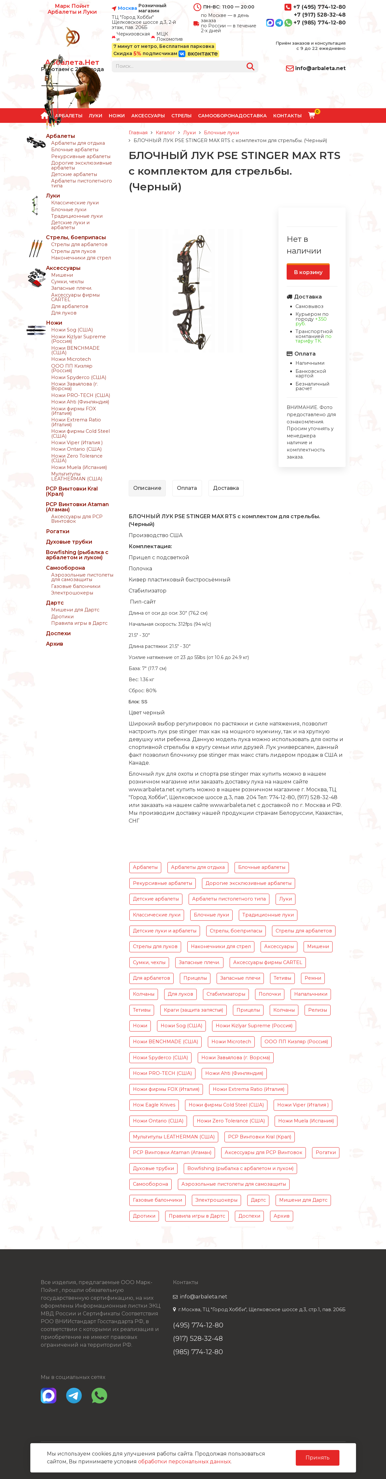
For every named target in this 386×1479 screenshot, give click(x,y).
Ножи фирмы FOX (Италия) (73, 411)
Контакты (287, 116)
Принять (318, 1458)
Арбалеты (60, 136)
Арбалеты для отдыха (78, 143)
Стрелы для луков (73, 251)
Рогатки (57, 531)
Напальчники (310, 994)
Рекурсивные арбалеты (80, 156)
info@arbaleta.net (316, 68)
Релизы (317, 1010)
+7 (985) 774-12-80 (306, 23)
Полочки (270, 994)
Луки (53, 196)
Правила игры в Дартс (79, 623)
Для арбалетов (69, 306)
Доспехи (58, 633)
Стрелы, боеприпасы (76, 237)
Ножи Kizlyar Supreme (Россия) (78, 339)
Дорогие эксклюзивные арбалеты (81, 165)
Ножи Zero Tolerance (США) (77, 458)
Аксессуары (148, 116)
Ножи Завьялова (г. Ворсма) (74, 386)
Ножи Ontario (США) (76, 449)
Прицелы (195, 978)
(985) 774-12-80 (198, 1352)
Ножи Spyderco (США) (78, 377)
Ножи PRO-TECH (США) (80, 395)
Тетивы (282, 978)
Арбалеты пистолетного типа (81, 183)
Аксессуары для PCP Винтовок (77, 519)
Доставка (252, 116)
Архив (54, 644)
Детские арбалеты (74, 174)
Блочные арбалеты (74, 150)
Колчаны (143, 994)
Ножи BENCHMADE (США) (75, 350)
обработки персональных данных (184, 1461)
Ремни (313, 978)
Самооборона (218, 116)
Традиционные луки (77, 216)
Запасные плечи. (71, 288)
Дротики (62, 617)
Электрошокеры (72, 593)
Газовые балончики (75, 586)
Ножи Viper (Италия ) (77, 443)
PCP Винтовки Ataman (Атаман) (77, 507)
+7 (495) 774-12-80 (315, 7)
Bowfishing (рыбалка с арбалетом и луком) (77, 555)
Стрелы (181, 116)
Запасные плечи (240, 978)
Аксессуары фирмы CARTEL (75, 297)
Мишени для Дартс (75, 610)
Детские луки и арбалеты (70, 225)
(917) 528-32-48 (198, 1338)
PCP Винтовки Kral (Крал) (72, 491)
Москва (127, 8)
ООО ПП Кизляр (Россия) (72, 368)
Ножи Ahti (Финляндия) (80, 402)
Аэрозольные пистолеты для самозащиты (82, 577)
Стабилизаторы (226, 994)
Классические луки (75, 203)
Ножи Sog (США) (72, 330)
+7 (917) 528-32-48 (320, 15)
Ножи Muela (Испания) (79, 467)
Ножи (117, 116)
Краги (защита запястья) (193, 1010)
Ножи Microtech (71, 359)
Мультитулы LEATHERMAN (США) (76, 476)
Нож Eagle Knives (154, 1105)
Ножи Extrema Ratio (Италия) (76, 422)
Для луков (64, 313)
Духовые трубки (69, 542)
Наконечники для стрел (81, 258)
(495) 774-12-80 (198, 1325)
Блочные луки (68, 209)
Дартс (55, 603)
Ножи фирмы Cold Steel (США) (80, 433)
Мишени (62, 275)
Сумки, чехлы (67, 282)
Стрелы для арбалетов (79, 244)
